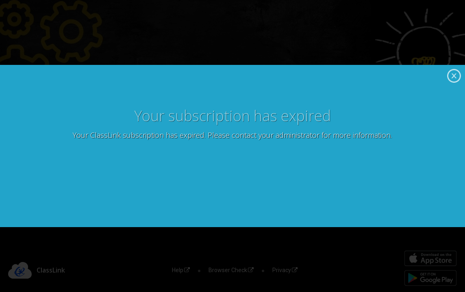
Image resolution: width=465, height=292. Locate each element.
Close (454, 76)
